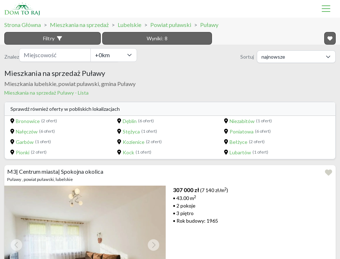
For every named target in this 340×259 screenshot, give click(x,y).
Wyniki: (157, 38)
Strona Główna (22, 24)
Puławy (209, 24)
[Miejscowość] (55, 55)
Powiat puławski (170, 24)
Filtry (52, 38)
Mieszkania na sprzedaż (79, 24)
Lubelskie (129, 24)
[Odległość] (113, 55)
